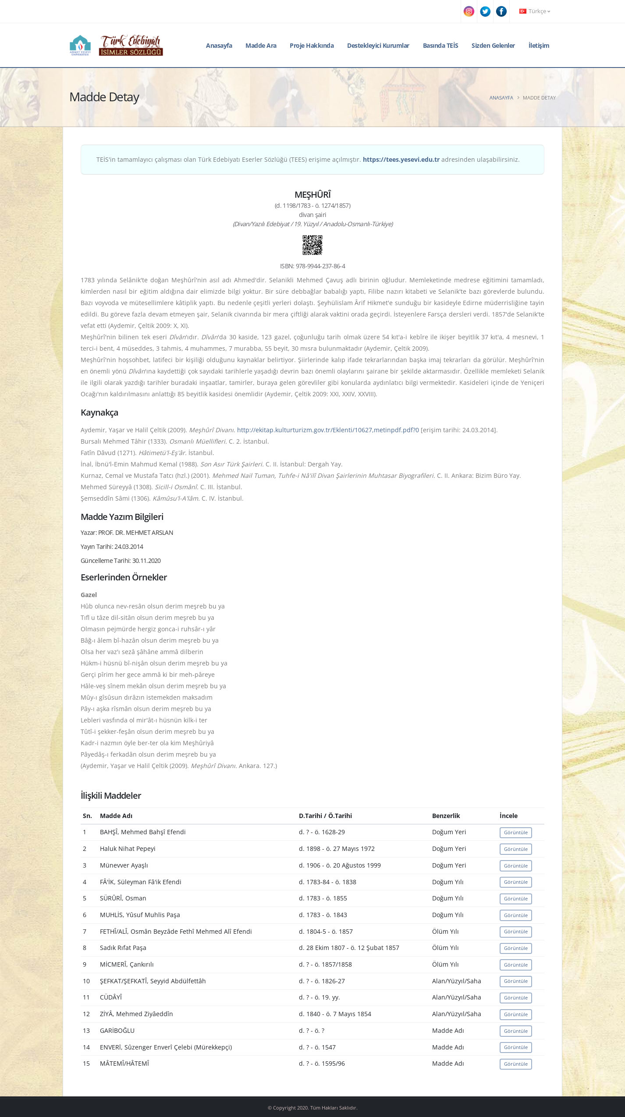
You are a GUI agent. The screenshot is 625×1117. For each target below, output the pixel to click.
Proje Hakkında (312, 45)
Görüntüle (516, 832)
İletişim (539, 45)
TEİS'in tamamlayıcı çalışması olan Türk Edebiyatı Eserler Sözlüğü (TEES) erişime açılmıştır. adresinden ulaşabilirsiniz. (308, 159)
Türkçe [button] (534, 11)
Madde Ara (261, 45)
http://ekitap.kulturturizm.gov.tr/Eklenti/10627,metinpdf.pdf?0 (328, 430)
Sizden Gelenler (493, 45)
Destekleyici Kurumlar (378, 45)
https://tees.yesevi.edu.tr (401, 159)
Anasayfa (219, 45)
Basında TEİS (440, 45)
